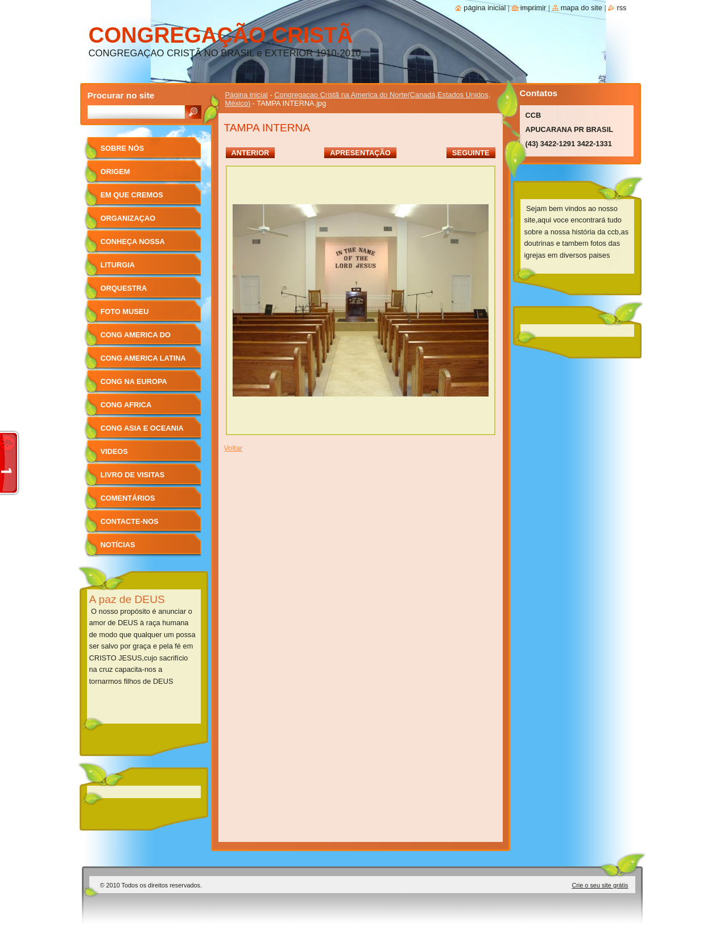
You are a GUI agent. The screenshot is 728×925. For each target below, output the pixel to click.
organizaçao (128, 218)
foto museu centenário (125, 315)
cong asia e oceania (142, 428)
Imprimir (533, 7)
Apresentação (360, 152)
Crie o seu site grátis (600, 885)
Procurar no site (121, 95)
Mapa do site (581, 7)
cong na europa (134, 381)
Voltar (233, 448)
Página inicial (246, 94)
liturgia (118, 265)
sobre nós (122, 148)
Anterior (250, 152)
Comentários (128, 498)
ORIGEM (115, 171)
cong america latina (143, 358)
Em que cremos (132, 195)
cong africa (126, 404)
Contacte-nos (130, 521)
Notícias (118, 544)
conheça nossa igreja (133, 245)
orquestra (124, 288)
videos (114, 451)
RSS (621, 7)
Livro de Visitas (133, 474)
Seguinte (470, 152)
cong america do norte (136, 339)
